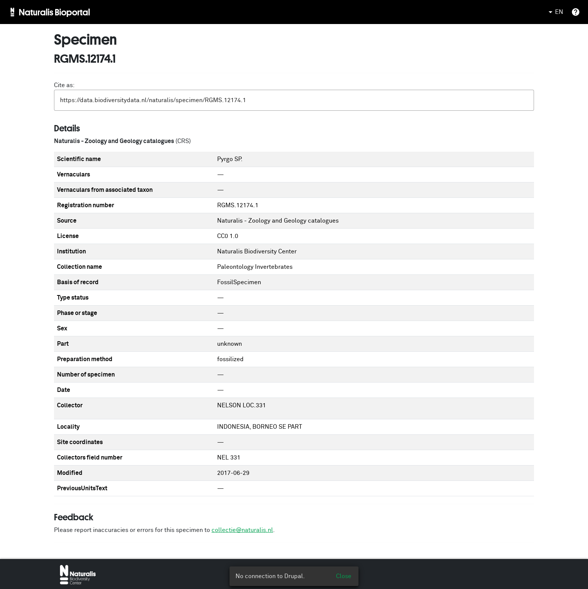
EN (554, 12)
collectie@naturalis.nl (242, 530)
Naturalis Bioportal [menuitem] (54, 12)
